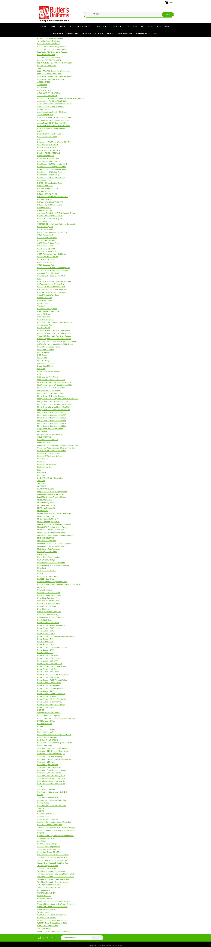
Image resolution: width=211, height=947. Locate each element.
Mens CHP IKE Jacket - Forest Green (52, 527)
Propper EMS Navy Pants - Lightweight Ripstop (56, 718)
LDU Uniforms (43, 511)
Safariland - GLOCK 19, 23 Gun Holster (52, 751)
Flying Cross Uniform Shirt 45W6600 (51, 412)
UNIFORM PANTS (125, 33)
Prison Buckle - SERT (45, 691)
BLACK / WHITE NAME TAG (48, 153)
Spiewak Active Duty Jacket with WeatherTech (55, 836)
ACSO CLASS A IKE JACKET (49, 93)
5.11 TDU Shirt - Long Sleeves (49, 57)
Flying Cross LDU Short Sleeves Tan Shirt (53, 410)
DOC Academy (84, 27)
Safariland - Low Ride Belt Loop (49, 756)
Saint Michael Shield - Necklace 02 (51, 784)
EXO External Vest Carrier (47, 377)
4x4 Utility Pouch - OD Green (48, 41)
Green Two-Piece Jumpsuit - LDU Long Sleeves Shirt (58, 445)
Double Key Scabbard (46, 363)
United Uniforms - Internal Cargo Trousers (53, 901)
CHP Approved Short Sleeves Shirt (51, 287)
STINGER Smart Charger (47, 844)
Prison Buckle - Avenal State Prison (51, 625)
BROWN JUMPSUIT (45, 199)
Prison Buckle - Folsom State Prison (51, 666)
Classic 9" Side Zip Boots (47, 309)
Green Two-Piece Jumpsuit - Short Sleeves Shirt (56, 448)
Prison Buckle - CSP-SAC (47, 661)
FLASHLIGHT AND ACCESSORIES (155, 27)
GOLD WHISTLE (44, 437)
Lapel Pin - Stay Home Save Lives (50, 494)
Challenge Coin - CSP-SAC (48, 273)
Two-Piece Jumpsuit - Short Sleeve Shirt (53, 882)
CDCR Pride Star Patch (46, 251)
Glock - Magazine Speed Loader (50, 434)
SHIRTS (110, 33)
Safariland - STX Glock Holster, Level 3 (52, 748)
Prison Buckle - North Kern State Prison (52, 675)
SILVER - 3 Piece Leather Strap (49, 825)
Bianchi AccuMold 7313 (46, 148)
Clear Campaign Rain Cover (48, 311)
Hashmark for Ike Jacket (46, 464)
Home (44, 27)
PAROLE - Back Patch (46, 579)
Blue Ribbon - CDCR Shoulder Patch (51, 169)
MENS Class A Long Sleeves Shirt (50, 530)
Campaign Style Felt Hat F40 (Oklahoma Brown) (56, 213)
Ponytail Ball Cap (44, 620)
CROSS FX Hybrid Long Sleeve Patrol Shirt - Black (57, 341)
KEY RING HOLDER (45, 489)
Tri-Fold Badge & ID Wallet (47, 866)
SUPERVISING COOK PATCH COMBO (53, 855)
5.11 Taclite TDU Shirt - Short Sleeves (52, 49)
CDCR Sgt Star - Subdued (47, 257)
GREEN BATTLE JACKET (47, 440)
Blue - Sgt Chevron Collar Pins (49, 161)
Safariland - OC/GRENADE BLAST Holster (54, 759)
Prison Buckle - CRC (45, 650)
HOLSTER (87, 33)
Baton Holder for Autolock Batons (50, 134)
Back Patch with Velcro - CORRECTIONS (53, 126)
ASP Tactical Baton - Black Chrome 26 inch (54, 117)
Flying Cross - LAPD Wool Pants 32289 (52, 401)
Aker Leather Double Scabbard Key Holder (54, 104)
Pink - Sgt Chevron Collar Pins (49, 612)
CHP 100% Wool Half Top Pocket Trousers (54, 281)
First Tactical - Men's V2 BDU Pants (51, 380)
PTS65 (40, 726)
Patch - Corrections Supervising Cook (52, 582)
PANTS (40, 573)
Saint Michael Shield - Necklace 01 (51, 781)
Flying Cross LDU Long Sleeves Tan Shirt (53, 407)
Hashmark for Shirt (44, 467)
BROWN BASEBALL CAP (47, 188)
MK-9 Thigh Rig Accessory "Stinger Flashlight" (55, 535)
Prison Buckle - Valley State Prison (51, 705)
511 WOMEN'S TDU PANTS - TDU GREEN (54, 63)
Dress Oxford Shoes (45, 366)
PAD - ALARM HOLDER (46, 571)
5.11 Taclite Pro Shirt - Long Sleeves (51, 46)
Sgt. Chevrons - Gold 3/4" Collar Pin (51, 806)
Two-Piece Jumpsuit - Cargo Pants (51, 871)
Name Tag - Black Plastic (47, 552)
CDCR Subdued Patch (46, 265)
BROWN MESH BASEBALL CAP (50, 202)
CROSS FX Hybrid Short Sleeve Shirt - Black (55, 344)
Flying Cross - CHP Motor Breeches (51, 396)
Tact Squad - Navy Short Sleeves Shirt (52, 857)
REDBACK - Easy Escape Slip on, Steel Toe (54, 743)
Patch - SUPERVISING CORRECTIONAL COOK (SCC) (59, 584)
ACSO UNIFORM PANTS (47, 96)
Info (156, 33)
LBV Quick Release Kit (46, 508)
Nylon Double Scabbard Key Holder (51, 563)
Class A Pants (42, 303)
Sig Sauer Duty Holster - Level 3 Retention (54, 822)
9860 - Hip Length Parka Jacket (49, 74)
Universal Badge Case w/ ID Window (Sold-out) (56, 904)
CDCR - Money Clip (45, 227)
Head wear (41, 472)
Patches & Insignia (44, 590)
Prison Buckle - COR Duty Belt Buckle (52, 647)
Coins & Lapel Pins (44, 325)
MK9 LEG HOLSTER (45, 538)
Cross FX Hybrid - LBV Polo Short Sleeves (54, 336)
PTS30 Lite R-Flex (44, 724)
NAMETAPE (42, 554)
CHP (127, 27)
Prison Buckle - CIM (45, 639)
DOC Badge (42, 355)
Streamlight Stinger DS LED (48, 852)
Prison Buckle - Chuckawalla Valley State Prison (56, 636)
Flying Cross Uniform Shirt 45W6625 (51, 415)
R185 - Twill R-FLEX (45, 732)
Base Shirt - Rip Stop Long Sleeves (51, 128)
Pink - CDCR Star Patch (46, 606)
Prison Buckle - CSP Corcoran (49, 658)
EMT (135, 27)
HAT (39, 470)
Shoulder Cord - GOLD (46, 814)
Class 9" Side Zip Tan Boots (48, 295)
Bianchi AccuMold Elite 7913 (48, 150)
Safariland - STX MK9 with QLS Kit (51, 776)
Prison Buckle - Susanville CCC (49, 702)
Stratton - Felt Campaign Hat (48, 847)
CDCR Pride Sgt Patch (46, 249)
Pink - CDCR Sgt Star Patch (48, 601)
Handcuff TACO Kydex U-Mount (49, 456)
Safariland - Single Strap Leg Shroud (51, 770)
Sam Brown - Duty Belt (46, 789)
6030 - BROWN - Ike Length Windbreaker (53, 71)
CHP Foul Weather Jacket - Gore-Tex (52, 289)
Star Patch (41, 841)
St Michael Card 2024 (45, 838)
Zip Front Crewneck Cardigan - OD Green (53, 931)
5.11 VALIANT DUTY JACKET (49, 60)
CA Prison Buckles (44, 210)
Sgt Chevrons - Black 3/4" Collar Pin (51, 800)
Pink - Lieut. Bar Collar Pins (48, 598)
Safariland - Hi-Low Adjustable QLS (51, 754)
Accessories (42, 85)
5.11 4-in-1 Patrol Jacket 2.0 (48, 44)
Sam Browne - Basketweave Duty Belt (52, 792)
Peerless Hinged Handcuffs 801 (49, 595)
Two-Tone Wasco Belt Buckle (48, 888)
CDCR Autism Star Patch (47, 238)
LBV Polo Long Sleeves (46, 502)
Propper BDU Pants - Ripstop (49, 713)
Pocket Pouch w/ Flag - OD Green (50, 617)
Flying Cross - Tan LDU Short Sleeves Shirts (54, 404)
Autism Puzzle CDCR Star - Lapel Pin (52, 123)
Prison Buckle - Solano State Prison (51, 694)
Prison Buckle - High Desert (48, 669)
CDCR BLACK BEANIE (46, 240)
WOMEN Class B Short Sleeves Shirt (52, 920)
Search (40, 795)
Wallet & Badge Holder (46, 909)
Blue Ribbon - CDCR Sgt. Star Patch (51, 167)
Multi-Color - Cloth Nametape (48, 549)
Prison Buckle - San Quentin (48, 685)
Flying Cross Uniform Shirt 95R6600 (51, 421)
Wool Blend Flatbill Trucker (47, 926)
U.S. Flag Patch (43, 890)
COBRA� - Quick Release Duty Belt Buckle (54, 322)
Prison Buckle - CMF (45, 644)
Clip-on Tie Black (44, 314)
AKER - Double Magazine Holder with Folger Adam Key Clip (61, 98)
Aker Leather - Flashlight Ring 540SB (52, 101)
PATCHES (41, 587)
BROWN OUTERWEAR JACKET (50, 205)
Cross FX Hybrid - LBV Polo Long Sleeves (54, 330)
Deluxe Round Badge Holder (48, 347)
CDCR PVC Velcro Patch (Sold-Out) (51, 254)
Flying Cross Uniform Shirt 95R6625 (51, 423)
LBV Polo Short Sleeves (46, 505)
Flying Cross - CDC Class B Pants (50, 393)
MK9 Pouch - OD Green (46, 541)
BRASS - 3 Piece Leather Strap (49, 183)
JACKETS (99, 33)
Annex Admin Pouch (45, 115)
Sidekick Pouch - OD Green (48, 819)
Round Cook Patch (44, 746)
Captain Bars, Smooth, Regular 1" (50, 218)
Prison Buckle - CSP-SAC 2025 (49, 664)
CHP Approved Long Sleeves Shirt (51, 284)
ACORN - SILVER (44, 90)
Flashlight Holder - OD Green (48, 391)
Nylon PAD (41, 568)
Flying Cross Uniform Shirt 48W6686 (51, 418)
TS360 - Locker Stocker (46, 868)
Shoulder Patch (43, 817)
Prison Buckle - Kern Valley (48, 672)
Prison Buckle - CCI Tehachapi (49, 628)
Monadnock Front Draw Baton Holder (52, 546)
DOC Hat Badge (43, 360)
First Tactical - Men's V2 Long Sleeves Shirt (54, 382)
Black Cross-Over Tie (45, 156)
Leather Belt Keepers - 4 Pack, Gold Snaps (54, 513)
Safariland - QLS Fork (46, 762)
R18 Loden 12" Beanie (46, 729)
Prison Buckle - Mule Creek (48, 623)
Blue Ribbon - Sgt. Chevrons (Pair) (51, 178)
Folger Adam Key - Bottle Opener (50, 429)
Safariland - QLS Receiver (47, 765)
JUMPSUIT (41, 486)
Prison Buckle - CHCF (46, 634)
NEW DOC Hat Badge (46, 560)
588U (39, 68)
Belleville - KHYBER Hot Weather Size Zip (54, 142)
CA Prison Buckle (44, 208)
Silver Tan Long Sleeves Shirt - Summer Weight (56, 827)
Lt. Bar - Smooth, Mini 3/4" (47, 519)
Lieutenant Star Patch (45, 516)
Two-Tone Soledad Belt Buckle (49, 885)
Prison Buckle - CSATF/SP (47, 655)
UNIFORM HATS (143, 33)
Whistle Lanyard (43, 912)
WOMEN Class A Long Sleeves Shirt (51, 915)
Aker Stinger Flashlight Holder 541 (50, 107)
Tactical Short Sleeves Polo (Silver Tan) (52, 863)
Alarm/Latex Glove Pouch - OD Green (52, 112)
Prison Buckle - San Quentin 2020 (50, 688)
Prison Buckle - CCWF (46, 631)
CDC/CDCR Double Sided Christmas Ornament (56, 224)
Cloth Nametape (43, 317)
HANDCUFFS (72, 33)
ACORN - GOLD (43, 87)
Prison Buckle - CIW (45, 642)
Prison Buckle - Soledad (46, 696)
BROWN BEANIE (44, 191)
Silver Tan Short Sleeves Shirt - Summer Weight (56, 830)
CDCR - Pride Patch (45, 229)
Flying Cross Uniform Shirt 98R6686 (51, 426)
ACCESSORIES (43, 82)
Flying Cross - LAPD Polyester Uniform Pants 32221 (57, 399)
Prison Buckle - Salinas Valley (49, 683)
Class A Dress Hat (44, 298)
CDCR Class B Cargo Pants (48, 243)
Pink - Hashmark (43, 609)
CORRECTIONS (101, 27)
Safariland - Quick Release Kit (49, 767)
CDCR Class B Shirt (45, 246)
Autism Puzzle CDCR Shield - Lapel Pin (53, 120)
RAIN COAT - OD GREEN (47, 740)
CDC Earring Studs (45, 221)
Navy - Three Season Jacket (48, 557)
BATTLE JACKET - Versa (47, 137)
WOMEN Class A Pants (46, 918)
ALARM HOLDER (44, 109)
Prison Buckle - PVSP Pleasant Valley (52, 680)
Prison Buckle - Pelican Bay (48, 677)
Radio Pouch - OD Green (47, 737)
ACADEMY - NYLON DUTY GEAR (51, 79)
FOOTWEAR (58, 33)
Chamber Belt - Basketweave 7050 (51, 276)
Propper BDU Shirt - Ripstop (48, 715)
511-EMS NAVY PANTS (46, 66)
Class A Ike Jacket (44, 300)
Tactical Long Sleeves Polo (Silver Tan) (52, 860)
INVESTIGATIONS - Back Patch (50, 478)
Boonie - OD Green (45, 180)
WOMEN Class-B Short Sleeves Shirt (52, 923)
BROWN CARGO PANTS (47, 194)
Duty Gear (41, 369)
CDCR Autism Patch (45, 235)
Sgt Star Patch (43, 803)
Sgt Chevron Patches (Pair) (48, 797)
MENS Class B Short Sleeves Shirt (51, 533)
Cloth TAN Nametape (45, 320)
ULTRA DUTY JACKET (46, 893)
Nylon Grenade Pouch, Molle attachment (53, 565)
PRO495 (40, 710)
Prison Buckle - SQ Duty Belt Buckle (51, 699)
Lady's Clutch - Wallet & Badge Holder (52, 492)
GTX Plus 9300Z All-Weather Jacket (51, 451)
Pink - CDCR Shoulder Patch (48, 604)
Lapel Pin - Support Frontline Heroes (51, 497)
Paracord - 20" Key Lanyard (48, 576)
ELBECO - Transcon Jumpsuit (49, 371)
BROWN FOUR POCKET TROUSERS (52, 197)
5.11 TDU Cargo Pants (46, 55)
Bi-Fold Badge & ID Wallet (47, 145)
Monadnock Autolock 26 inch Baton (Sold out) (55, 543)
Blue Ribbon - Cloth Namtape (48, 175)
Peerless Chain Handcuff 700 (48, 593)
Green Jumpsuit (43, 442)
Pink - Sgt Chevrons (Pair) (47, 614)
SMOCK (40, 833)
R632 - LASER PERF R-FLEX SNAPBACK (54, 735)
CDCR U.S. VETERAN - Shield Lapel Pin (53, 268)
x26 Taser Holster (44, 928)
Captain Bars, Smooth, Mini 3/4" (50, 216)
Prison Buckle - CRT (45, 653)
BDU (71, 27)
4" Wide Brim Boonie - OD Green (50, 38)
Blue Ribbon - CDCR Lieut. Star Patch (52, 164)
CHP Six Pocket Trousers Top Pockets (52, 292)
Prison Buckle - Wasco (46, 707)
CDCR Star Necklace (45, 262)
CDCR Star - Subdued (46, 259)
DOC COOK (117, 27)
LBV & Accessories (44, 500)
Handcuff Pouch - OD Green (48, 453)
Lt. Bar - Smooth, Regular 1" (48, 522)
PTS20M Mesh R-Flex (46, 721)
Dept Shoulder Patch (45, 350)
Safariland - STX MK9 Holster (49, 773)
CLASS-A (41, 306)
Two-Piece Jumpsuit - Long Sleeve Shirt (53, 879)
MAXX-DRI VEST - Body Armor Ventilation (54, 524)
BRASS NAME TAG (45, 186)
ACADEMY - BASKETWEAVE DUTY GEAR (54, 77)
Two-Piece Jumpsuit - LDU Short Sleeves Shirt (55, 877)
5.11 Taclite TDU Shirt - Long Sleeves (52, 52)
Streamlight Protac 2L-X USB (48, 849)
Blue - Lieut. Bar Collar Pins (48, 158)
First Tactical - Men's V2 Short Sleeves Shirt (54, 385)
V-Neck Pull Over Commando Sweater (52, 907)
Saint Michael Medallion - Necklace (51, 778)
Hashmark (41, 462)
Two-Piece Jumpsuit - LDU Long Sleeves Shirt (55, 874)
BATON (63, 27)
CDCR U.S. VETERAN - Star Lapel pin (52, 270)
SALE (53, 27)
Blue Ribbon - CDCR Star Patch (49, 172)
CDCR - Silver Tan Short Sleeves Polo (52, 232)
